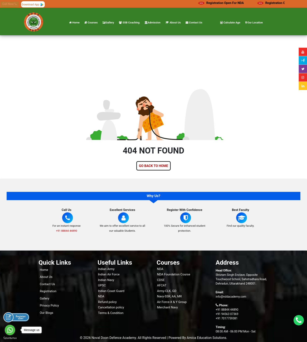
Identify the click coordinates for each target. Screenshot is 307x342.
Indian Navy (106, 280)
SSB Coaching (129, 22)
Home (74, 22)
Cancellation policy (111, 307)
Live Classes (171, 313)
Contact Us (194, 22)
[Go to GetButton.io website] (10, 338)
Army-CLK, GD (166, 291)
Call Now (9, 4)
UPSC (102, 285)
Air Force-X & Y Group (172, 302)
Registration (48, 291)
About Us (173, 22)
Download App (33, 4)
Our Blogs (46, 313)
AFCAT (162, 285)
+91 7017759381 (227, 318)
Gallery (108, 22)
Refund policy (107, 302)
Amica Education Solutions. (207, 338)
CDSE (161, 280)
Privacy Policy (49, 305)
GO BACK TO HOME (153, 166)
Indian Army (106, 269)
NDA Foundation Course (173, 274)
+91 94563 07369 (227, 314)
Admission (153, 22)
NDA (101, 296)
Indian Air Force (109, 274)
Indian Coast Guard (111, 291)
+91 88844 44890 (66, 230)
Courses (91, 22)
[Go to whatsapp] (10, 330)
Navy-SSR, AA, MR (169, 296)
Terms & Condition (110, 313)
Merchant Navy (167, 307)
